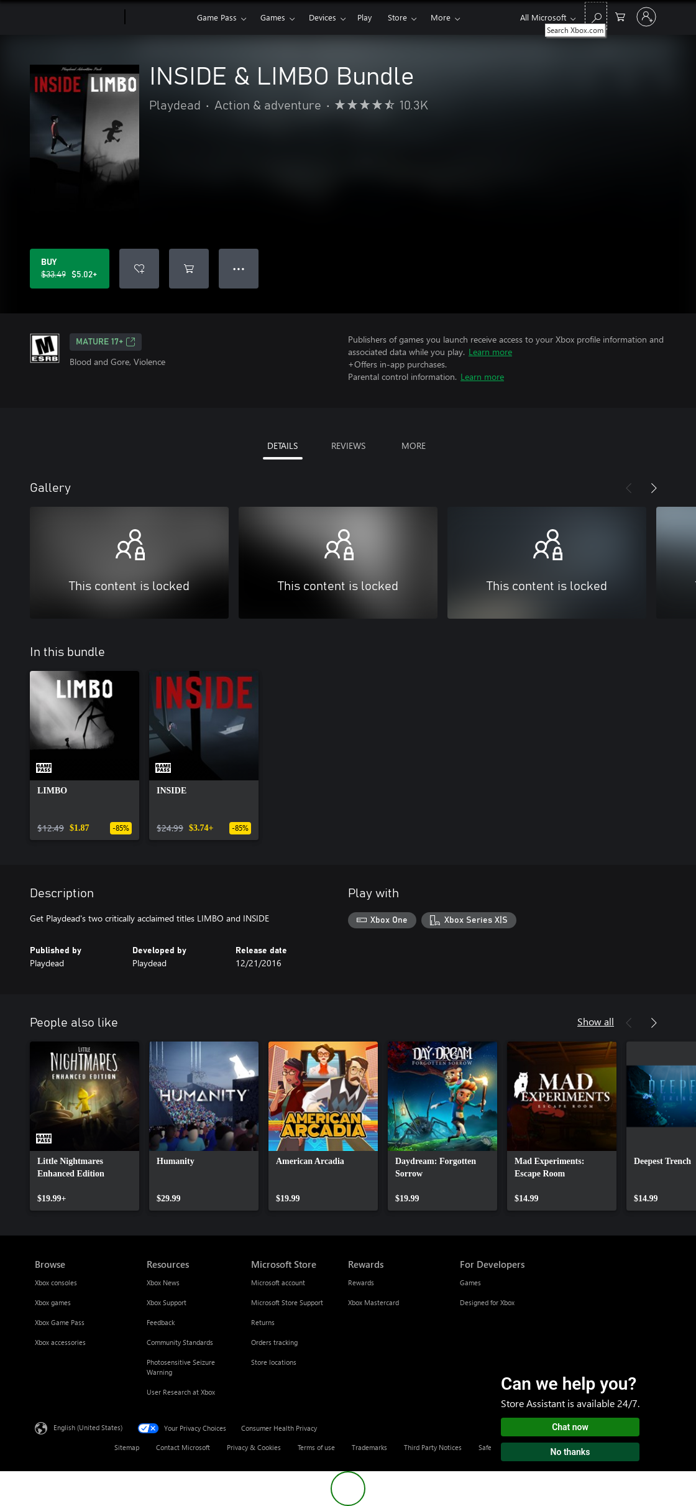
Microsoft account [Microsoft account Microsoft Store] (278, 1282)
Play (364, 17)
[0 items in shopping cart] (620, 15)
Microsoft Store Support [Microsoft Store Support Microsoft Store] (287, 1302)
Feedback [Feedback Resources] (161, 1322)
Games (272, 17)
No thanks (570, 1452)
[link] (84, 755)
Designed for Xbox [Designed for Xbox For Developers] (487, 1302)
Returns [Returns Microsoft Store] (263, 1322)
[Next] (653, 488)
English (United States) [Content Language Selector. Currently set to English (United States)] (87, 1427)
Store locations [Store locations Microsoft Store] (273, 1362)
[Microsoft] (77, 17)
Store (397, 17)
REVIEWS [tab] (348, 445)
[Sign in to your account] (646, 17)
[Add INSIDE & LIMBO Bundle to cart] (189, 269)
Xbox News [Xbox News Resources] (163, 1282)
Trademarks (369, 1447)
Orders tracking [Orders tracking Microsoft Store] (274, 1342)
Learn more (490, 352)
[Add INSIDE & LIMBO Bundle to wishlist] (139, 269)
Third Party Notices (433, 1447)
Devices (322, 17)
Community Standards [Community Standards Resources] (180, 1342)
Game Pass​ (217, 17)
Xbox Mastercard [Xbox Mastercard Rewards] (373, 1302)
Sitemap (126, 1447)
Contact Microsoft (183, 1447)
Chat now (570, 1427)
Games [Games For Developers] (470, 1282)
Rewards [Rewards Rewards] (361, 1282)
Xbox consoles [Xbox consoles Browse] (56, 1282)
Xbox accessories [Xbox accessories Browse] (60, 1342)
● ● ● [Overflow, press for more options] (239, 268)
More (441, 17)
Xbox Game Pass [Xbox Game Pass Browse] (60, 1322)
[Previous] (628, 488)
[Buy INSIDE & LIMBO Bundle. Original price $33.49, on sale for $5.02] (69, 269)
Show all (595, 1021)
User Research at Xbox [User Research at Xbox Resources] (181, 1392)
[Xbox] (159, 17)
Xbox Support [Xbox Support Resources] (166, 1302)
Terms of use (316, 1447)
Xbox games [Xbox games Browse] (53, 1302)
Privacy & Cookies (254, 1447)
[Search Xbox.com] (596, 16)
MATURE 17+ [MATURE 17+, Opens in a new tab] (105, 342)
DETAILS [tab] (282, 445)
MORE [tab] (413, 445)
